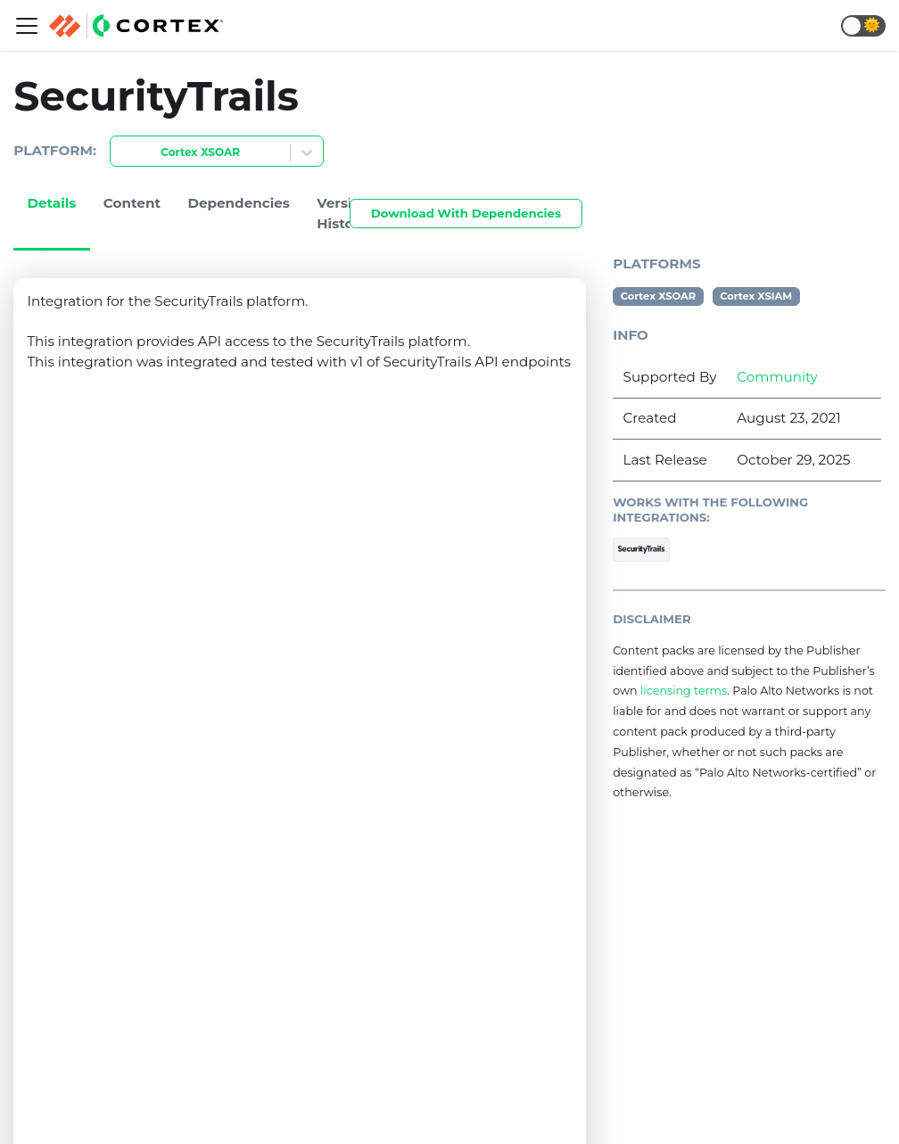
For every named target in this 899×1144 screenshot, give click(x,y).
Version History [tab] (343, 213)
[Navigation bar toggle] (26, 25)
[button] (863, 26)
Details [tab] (51, 202)
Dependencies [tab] (238, 202)
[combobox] (121, 153)
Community (777, 376)
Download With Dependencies (466, 213)
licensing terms (683, 690)
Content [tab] (132, 202)
